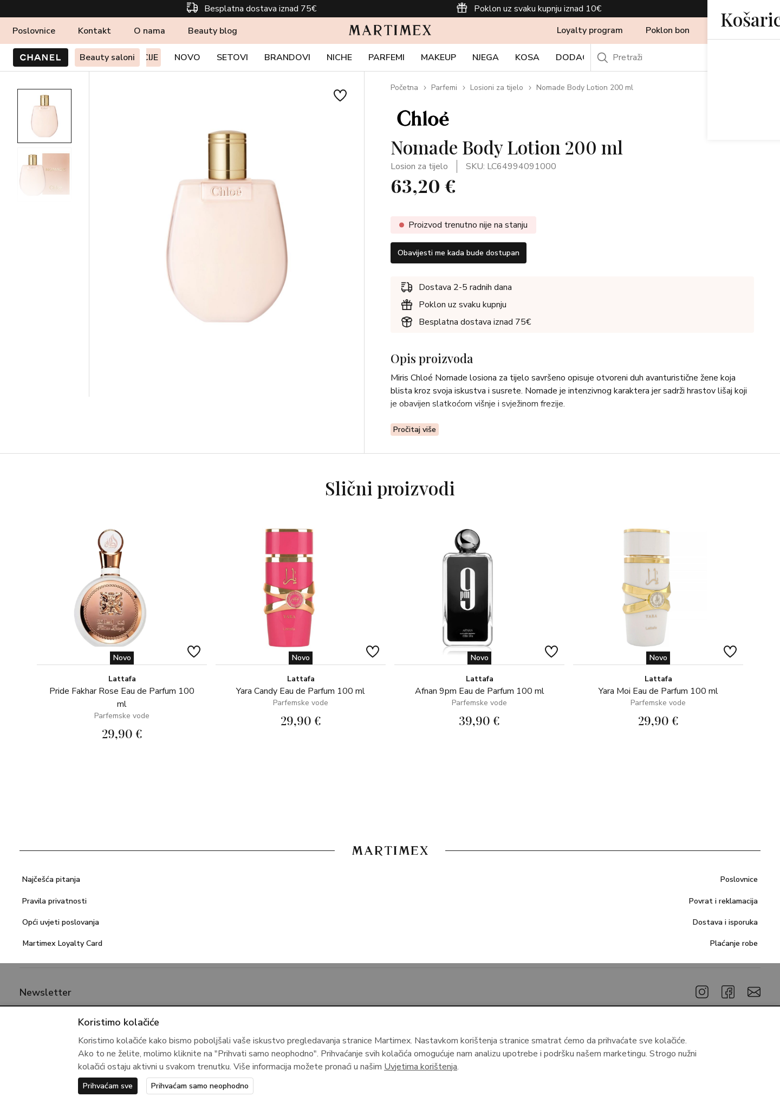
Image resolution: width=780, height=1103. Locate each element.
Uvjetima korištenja (420, 1065)
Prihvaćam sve (111, 1085)
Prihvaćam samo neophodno (214, 1085)
